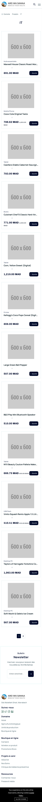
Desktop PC (8, 561)
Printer (6, 312)
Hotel (3, 720)
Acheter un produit (9, 745)
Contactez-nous (8, 778)
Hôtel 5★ (5, 760)
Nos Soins (5, 763)
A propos (5, 742)
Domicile (5, 14)
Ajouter (33, 73)
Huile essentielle (10, 61)
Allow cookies (21, 799)
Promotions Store (8, 749)
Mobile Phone (9, 111)
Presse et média (8, 781)
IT (21, 14)
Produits (15, 14)
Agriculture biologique (10, 724)
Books (6, 212)
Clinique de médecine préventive (15, 767)
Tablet (6, 162)
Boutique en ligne (8, 731)
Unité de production (9, 727)
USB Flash (7, 511)
